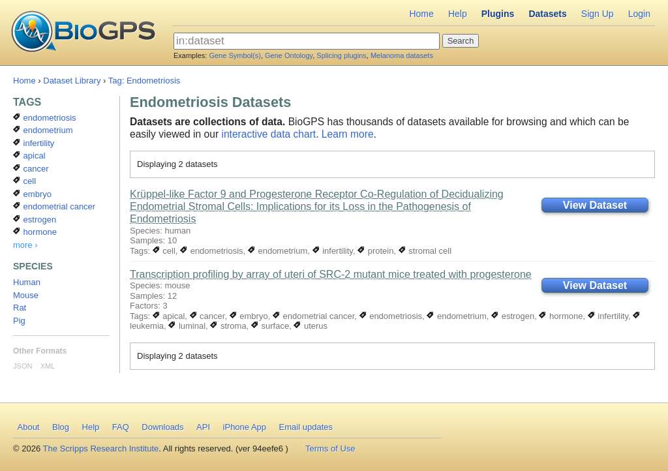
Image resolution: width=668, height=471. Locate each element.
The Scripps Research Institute (101, 448)
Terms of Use (330, 448)
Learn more (348, 134)
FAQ (120, 427)
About (29, 427)
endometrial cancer (313, 316)
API (203, 427)
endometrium (277, 251)
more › (25, 245)
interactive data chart (268, 134)
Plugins (498, 13)
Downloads (162, 427)
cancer (207, 316)
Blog (60, 427)
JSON (22, 366)
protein (375, 251)
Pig (19, 321)
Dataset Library (71, 80)
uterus (310, 326)
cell (164, 251)
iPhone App (245, 427)
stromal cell (425, 251)
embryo (249, 316)
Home (421, 13)
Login (639, 13)
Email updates (306, 427)
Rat (19, 307)
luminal (186, 326)
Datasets (547, 13)
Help (457, 13)
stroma (228, 326)
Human (26, 282)
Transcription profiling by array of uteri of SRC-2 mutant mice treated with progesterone (331, 274)
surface (270, 326)
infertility (332, 251)
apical (169, 316)
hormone (561, 316)
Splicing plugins (341, 55)
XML (47, 366)
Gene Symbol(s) (234, 55)
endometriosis (211, 251)
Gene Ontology (288, 55)
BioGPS (83, 32)
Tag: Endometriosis (144, 80)
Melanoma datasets (402, 55)
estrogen (512, 316)
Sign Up (597, 13)
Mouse (25, 295)
